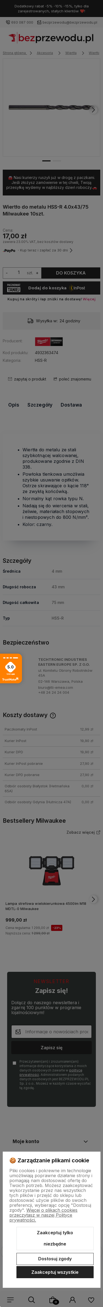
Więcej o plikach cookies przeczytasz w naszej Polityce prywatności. (43, 1215)
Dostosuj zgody (55, 1258)
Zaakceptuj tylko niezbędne (55, 1238)
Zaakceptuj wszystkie (55, 1272)
